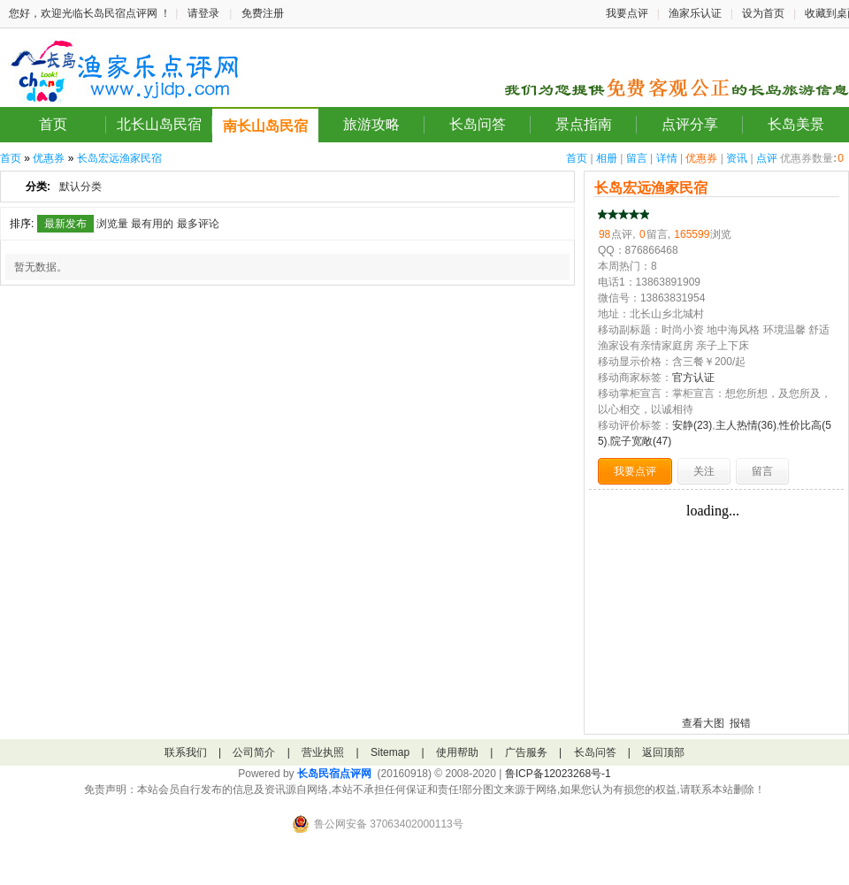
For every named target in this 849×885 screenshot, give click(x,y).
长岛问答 (477, 124)
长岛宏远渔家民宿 (119, 158)
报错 (740, 723)
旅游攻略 (371, 124)
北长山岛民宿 (159, 124)
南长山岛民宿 (265, 126)
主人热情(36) (745, 425)
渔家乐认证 (695, 13)
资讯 (736, 158)
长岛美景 (796, 124)
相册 (606, 158)
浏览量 (112, 223)
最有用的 (152, 223)
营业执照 (323, 752)
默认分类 (80, 186)
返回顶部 (663, 752)
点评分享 (690, 124)
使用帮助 (457, 752)
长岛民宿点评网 (334, 773)
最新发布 (65, 223)
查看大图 (703, 723)
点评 (766, 158)
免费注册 (262, 13)
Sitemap (390, 752)
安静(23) (692, 425)
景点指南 (583, 124)
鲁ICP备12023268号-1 (558, 773)
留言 (636, 158)
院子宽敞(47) (640, 441)
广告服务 (526, 752)
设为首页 (763, 13)
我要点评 (627, 13)
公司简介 (254, 752)
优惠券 (701, 158)
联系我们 (185, 752)
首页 (53, 124)
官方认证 (693, 377)
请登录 (203, 13)
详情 (666, 158)
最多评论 (198, 223)
